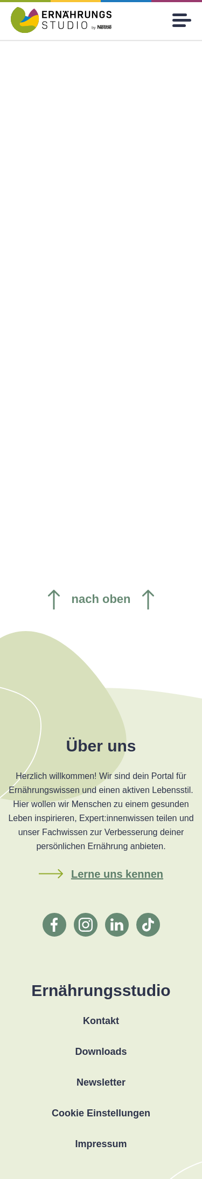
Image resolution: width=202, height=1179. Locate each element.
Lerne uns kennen (117, 874)
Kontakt (101, 1020)
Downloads (101, 1051)
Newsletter (101, 1082)
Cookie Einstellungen (101, 1113)
